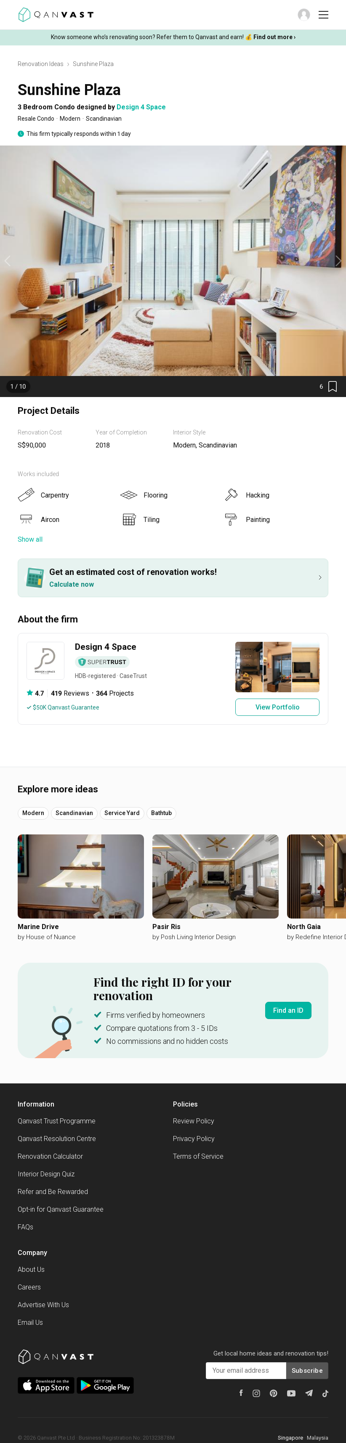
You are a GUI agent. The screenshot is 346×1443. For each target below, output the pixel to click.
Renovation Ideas (41, 64)
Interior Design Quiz (46, 1174)
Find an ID (288, 1010)
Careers (29, 1287)
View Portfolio (278, 707)
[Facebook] (241, 1393)
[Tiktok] (325, 1393)
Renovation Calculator (50, 1156)
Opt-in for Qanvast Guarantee (61, 1209)
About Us (31, 1270)
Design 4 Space (141, 107)
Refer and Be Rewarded (53, 1192)
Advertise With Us (43, 1305)
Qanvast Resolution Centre (57, 1139)
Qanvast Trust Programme (57, 1121)
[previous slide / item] (7, 261)
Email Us (30, 1323)
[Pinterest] (273, 1393)
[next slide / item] (338, 261)
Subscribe (307, 1370)
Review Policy (193, 1121)
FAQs (25, 1227)
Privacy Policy (194, 1139)
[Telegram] (309, 1393)
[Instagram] (256, 1393)
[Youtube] (291, 1393)
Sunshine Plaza (93, 64)
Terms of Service (198, 1156)
